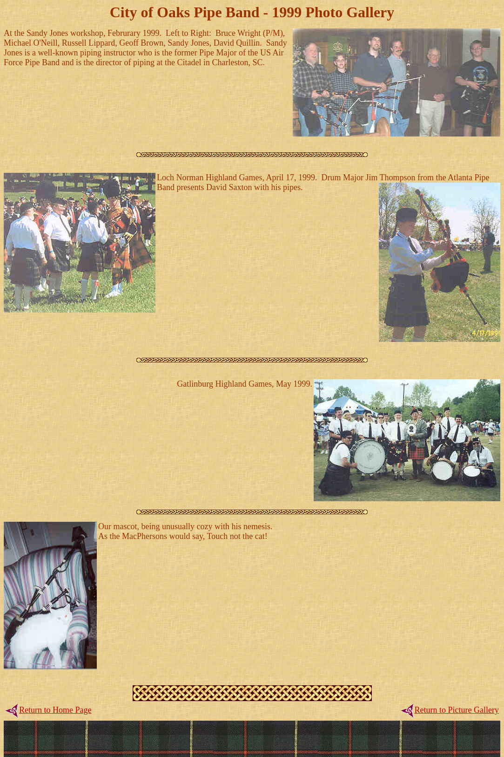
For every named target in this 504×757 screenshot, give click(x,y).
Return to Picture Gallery (457, 710)
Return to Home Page (55, 710)
